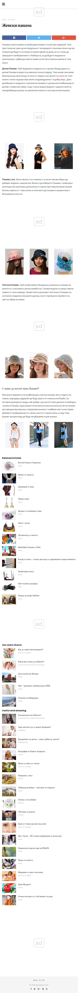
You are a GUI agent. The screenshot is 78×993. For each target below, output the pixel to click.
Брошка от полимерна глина (30, 511)
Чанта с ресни (24, 523)
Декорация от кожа (26, 486)
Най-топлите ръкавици (27, 583)
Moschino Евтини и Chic (29, 547)
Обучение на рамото (26, 811)
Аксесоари (11, 19)
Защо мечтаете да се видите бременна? (34, 727)
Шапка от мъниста (26, 474)
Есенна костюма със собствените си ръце (35, 896)
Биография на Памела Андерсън (31, 751)
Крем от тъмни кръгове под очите (32, 823)
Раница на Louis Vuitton (28, 595)
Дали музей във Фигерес (28, 673)
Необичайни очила (26, 571)
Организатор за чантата (28, 535)
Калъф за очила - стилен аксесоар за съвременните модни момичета (46, 559)
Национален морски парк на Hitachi (33, 848)
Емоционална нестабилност (29, 715)
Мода (4, 19)
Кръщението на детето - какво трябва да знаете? (38, 739)
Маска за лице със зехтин (28, 763)
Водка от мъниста (25, 860)
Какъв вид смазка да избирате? (31, 661)
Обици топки (23, 498)
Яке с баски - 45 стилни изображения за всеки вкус (40, 836)
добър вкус (59, 79)
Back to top (39, 980)
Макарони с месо (25, 775)
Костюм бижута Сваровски (29, 462)
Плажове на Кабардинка (28, 698)
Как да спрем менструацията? (30, 649)
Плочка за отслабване (27, 799)
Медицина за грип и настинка (30, 872)
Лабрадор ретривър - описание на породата (36, 787)
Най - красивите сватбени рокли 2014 (34, 685)
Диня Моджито (24, 884)
